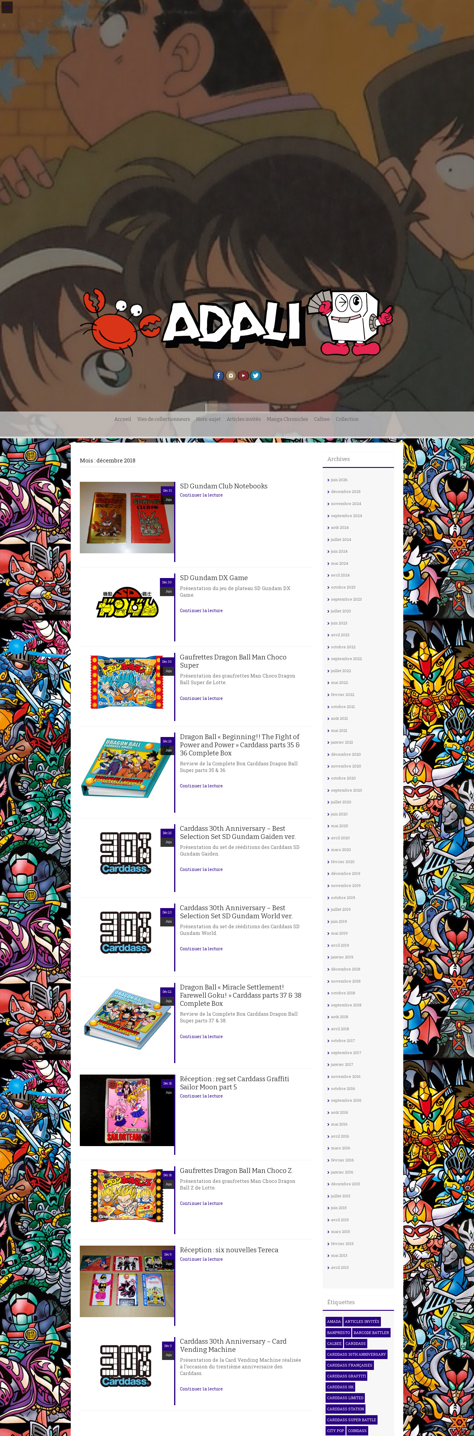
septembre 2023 (346, 599)
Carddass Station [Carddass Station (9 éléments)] (345, 1408)
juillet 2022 (341, 670)
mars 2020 (341, 849)
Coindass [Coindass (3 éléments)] (357, 1430)
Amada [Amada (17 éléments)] (334, 1321)
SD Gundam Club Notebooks (224, 486)
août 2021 (339, 718)
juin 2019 (339, 921)
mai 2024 (339, 563)
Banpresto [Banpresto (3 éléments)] (338, 1332)
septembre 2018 (346, 1005)
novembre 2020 (346, 766)
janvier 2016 (342, 1172)
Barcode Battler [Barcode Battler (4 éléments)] (371, 1332)
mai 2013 (339, 1255)
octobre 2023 (343, 587)
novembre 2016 (346, 1076)
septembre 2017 (346, 1052)
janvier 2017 (342, 1064)
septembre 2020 (346, 790)
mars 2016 (340, 1148)
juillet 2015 (340, 1196)
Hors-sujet (208, 419)
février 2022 (342, 694)
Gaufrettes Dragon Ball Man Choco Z (236, 1171)
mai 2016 (339, 1124)
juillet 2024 (341, 539)
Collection (347, 419)
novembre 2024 (346, 503)
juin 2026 (339, 479)
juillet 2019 (341, 909)
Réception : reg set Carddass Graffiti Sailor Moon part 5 (234, 1083)
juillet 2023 (341, 611)
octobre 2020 (343, 778)
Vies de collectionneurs (163, 419)
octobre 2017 (343, 1040)
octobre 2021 (343, 706)
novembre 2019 (346, 885)
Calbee (322, 419)
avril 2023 (340, 634)
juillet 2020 (341, 802)
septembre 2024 (346, 515)
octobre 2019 (343, 897)
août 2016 (339, 1112)
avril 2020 (340, 837)
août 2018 (339, 1016)
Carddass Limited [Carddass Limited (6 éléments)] (345, 1397)
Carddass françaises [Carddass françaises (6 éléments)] (349, 1365)
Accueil (122, 419)
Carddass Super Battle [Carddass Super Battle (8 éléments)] (351, 1419)
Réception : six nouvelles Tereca (229, 1250)
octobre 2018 (343, 993)
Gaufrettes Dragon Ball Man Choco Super (233, 661)
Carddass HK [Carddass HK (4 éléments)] (340, 1386)
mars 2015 (340, 1231)
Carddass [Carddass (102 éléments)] (356, 1343)
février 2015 (342, 1243)
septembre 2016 (346, 1100)
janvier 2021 (342, 742)
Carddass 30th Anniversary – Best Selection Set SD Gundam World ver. (236, 912)
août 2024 (340, 527)
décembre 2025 (346, 491)
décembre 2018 (345, 969)
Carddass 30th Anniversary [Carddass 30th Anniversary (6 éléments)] (356, 1354)
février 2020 (343, 861)
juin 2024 (339, 551)
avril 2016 (340, 1136)
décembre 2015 (345, 1184)
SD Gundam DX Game (214, 578)
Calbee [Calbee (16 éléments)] (334, 1343)
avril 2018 (340, 1028)
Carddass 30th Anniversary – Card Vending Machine (233, 1345)
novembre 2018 (346, 981)
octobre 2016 (343, 1088)
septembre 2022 (346, 658)
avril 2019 (340, 945)
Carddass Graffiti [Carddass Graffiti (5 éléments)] (346, 1376)
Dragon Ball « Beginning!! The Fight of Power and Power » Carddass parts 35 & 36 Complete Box (240, 745)
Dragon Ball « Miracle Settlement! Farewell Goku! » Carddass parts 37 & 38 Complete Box (241, 995)
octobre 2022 (343, 647)
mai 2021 (339, 730)
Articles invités (244, 419)
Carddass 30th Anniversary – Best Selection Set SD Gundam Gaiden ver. (238, 832)
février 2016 (342, 1160)
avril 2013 (340, 1267)
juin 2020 (339, 814)
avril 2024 (340, 575)
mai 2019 (339, 933)
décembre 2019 (345, 873)
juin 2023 (339, 623)
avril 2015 (340, 1219)
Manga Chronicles (287, 419)
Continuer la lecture (201, 495)
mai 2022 (339, 682)
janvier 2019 (342, 957)
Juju (169, 500)
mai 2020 (339, 825)
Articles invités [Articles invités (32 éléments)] (362, 1321)
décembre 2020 (346, 754)
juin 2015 (339, 1207)
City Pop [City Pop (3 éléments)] (335, 1430)
